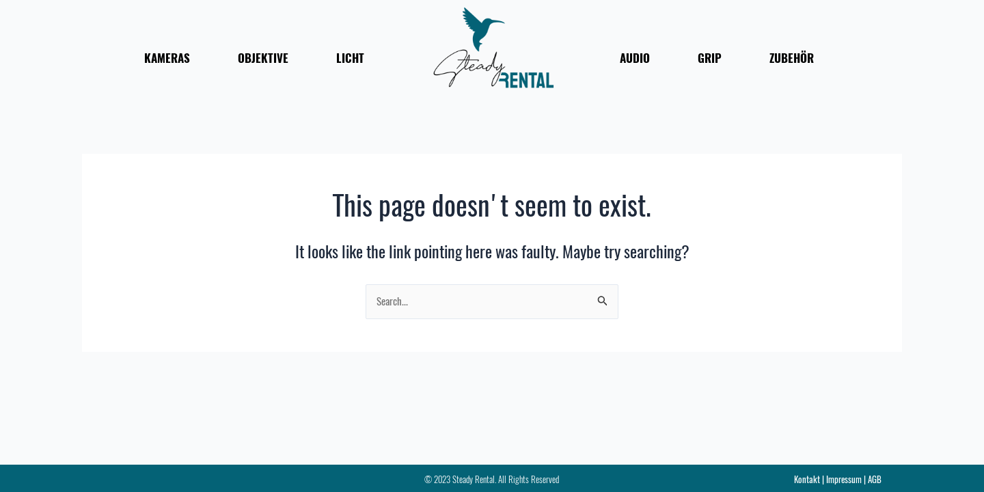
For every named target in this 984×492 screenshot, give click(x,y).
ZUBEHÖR (791, 58)
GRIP (710, 58)
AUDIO (635, 58)
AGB (875, 479)
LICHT (350, 58)
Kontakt (807, 479)
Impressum (844, 479)
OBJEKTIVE (263, 58)
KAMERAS (167, 58)
